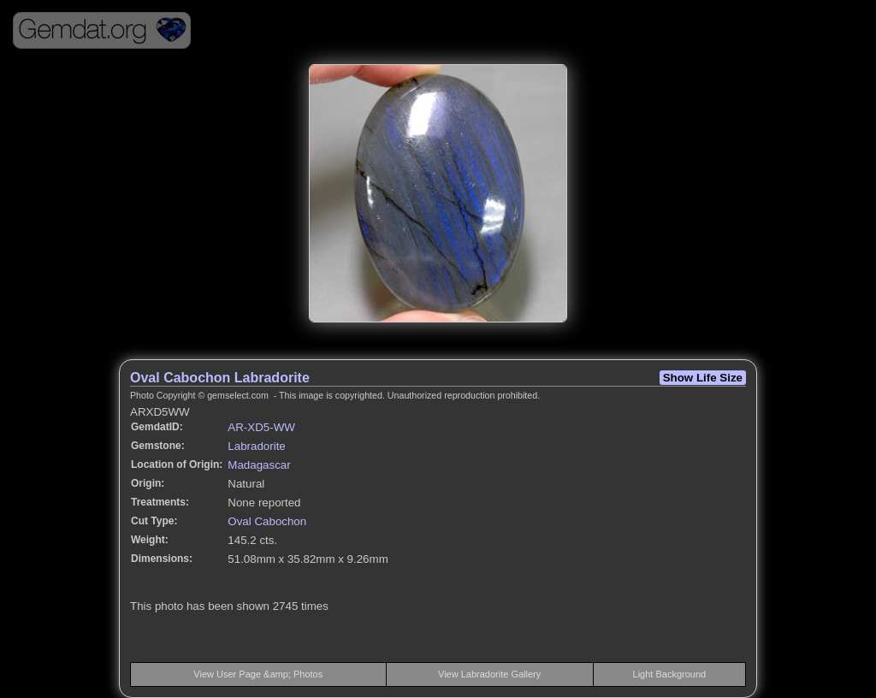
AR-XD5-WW (261, 427)
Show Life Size (703, 377)
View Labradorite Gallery (489, 674)
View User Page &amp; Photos (258, 674)
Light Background (670, 674)
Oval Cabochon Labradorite (220, 377)
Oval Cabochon (267, 521)
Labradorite (256, 446)
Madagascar (259, 464)
